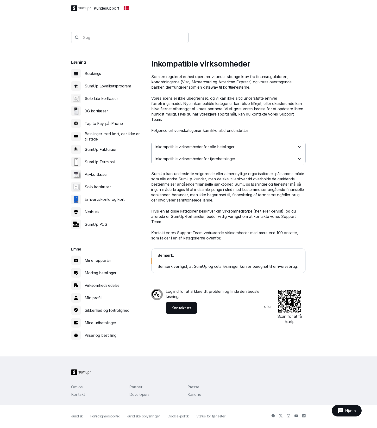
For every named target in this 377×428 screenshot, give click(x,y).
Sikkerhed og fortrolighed (107, 310)
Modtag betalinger (100, 272)
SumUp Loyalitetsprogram (108, 86)
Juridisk (77, 416)
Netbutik (92, 211)
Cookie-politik (178, 416)
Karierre (194, 394)
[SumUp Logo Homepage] (82, 8)
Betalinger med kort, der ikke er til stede (112, 136)
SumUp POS (96, 224)
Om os (77, 387)
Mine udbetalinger (100, 322)
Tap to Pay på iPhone (104, 123)
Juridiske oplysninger (143, 416)
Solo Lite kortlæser (101, 98)
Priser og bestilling (100, 335)
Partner (135, 387)
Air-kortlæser (96, 174)
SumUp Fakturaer (101, 149)
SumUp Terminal (100, 161)
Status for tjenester (211, 416)
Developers (139, 394)
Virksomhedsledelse (102, 285)
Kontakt (78, 394)
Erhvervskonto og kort (104, 199)
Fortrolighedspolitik (104, 416)
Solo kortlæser (98, 186)
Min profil (93, 297)
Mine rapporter (98, 260)
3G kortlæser (96, 111)
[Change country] (126, 8)
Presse (193, 387)
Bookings (93, 73)
